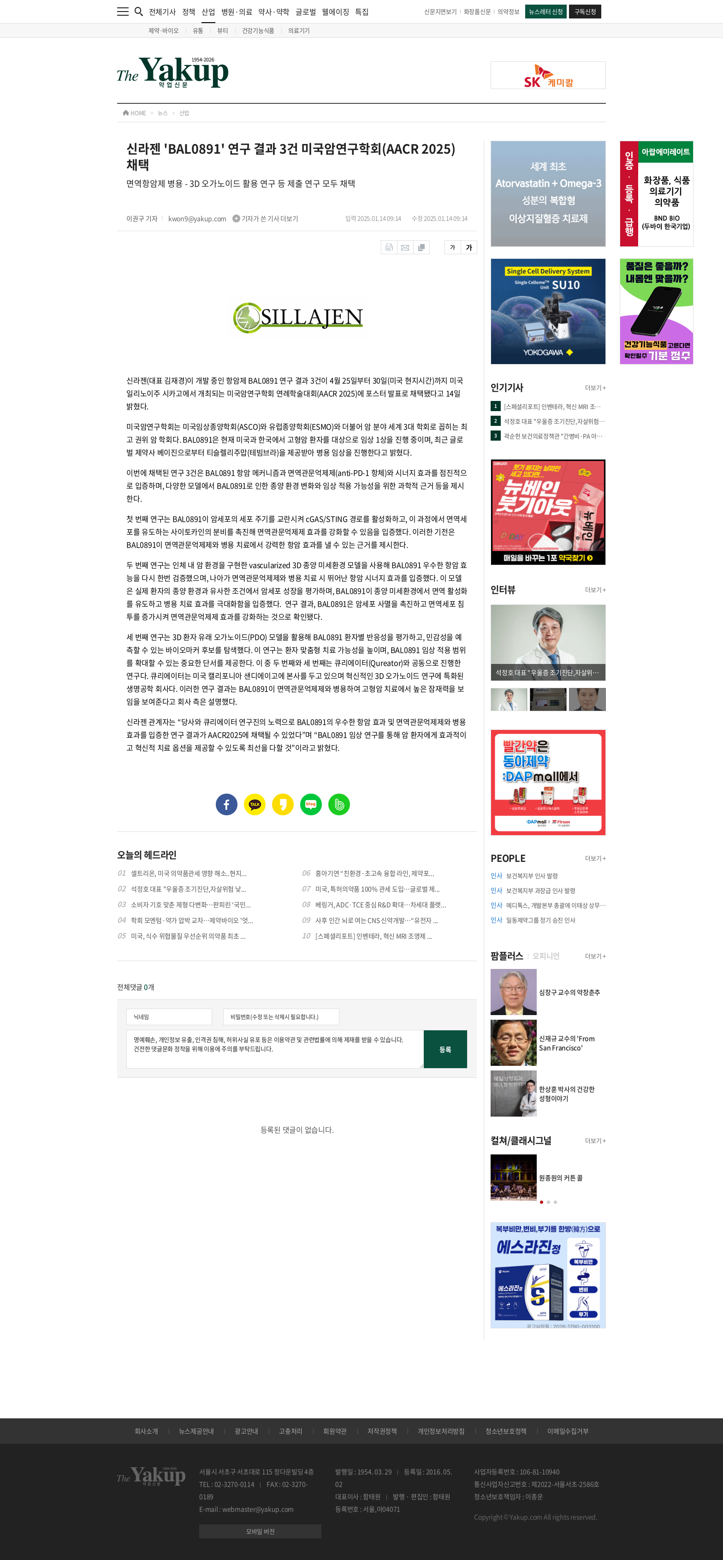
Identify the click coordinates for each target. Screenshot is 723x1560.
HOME (134, 113)
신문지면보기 (440, 11)
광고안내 (246, 1430)
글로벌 (306, 11)
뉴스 (163, 113)
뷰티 (222, 30)
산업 (208, 14)
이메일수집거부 (567, 1430)
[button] (541, 1202)
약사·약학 (274, 11)
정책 (189, 11)
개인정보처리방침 (441, 1430)
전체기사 (162, 11)
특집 (362, 11)
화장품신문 (477, 11)
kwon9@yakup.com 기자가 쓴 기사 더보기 (233, 218)
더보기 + (595, 387)
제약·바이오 (163, 30)
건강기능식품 (258, 30)
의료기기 (299, 30)
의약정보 (508, 11)
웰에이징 (335, 11)
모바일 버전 (260, 1531)
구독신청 (585, 11)
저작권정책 (382, 1430)
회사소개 (146, 1430)
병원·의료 (237, 11)
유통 (198, 30)
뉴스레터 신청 (546, 11)
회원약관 (335, 1430)
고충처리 (290, 1430)
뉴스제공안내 (196, 1430)
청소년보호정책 (506, 1430)
